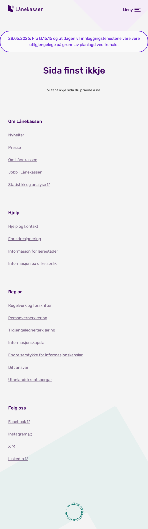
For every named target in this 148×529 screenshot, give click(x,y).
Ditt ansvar (18, 367)
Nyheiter (16, 135)
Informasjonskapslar (27, 342)
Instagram (18, 434)
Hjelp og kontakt (23, 226)
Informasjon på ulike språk (32, 263)
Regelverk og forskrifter (30, 305)
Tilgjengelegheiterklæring (31, 330)
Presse (14, 147)
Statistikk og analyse (27, 184)
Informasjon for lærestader (33, 251)
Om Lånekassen (22, 159)
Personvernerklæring (27, 317)
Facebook (17, 421)
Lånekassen (26, 8)
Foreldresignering (24, 238)
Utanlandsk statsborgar (30, 379)
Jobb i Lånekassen (25, 172)
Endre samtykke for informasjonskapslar (45, 355)
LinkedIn (16, 458)
